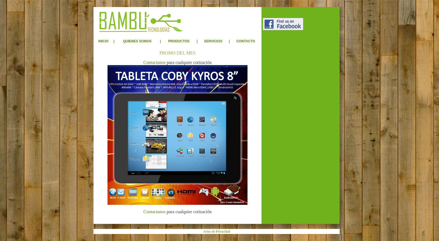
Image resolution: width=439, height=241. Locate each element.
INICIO (103, 41)
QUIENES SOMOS (137, 41)
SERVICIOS (213, 41)
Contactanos (154, 62)
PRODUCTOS (178, 41)
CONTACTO (245, 41)
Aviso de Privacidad (216, 231)
